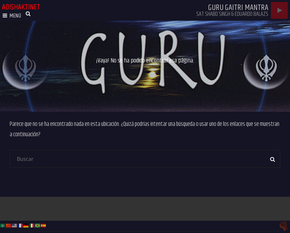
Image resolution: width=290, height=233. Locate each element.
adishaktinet (21, 7)
